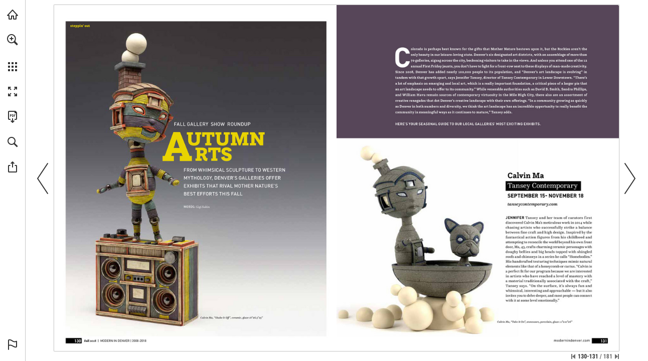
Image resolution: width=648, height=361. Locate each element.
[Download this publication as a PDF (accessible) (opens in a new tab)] (12, 116)
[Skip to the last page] (617, 356)
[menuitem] (12, 52)
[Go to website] (533, 204)
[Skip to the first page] (573, 356)
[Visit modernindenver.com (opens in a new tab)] (12, 14)
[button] (12, 39)
